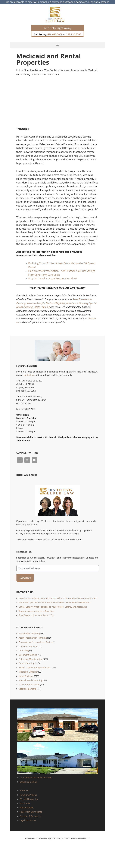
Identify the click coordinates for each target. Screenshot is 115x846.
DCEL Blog (24, 650)
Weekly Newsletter (29, 799)
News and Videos (28, 794)
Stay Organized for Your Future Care (37, 615)
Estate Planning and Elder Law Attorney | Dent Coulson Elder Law (57, 14)
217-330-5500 (73, 34)
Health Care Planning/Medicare (34, 667)
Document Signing (28, 654)
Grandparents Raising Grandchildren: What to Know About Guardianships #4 (57, 598)
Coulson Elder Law (28, 646)
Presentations (26, 807)
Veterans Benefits (36, 303)
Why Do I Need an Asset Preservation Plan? (52, 278)
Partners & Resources (30, 816)
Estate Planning (42, 307)
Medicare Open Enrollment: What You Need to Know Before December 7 (55, 602)
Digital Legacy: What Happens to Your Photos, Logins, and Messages (53, 606)
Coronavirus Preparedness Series (35, 642)
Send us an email (28, 781)
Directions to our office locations (36, 777)
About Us (24, 790)
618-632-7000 (54, 34)
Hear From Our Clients (31, 811)
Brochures (25, 803)
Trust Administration (29, 684)
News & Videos (26, 676)
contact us (29, 375)
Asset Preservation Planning (33, 637)
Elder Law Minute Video (30, 659)
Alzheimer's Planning (29, 633)
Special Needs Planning (30, 680)
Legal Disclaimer (28, 820)
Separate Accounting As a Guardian (36, 611)
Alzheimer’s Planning (77, 303)
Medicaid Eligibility (55, 303)
